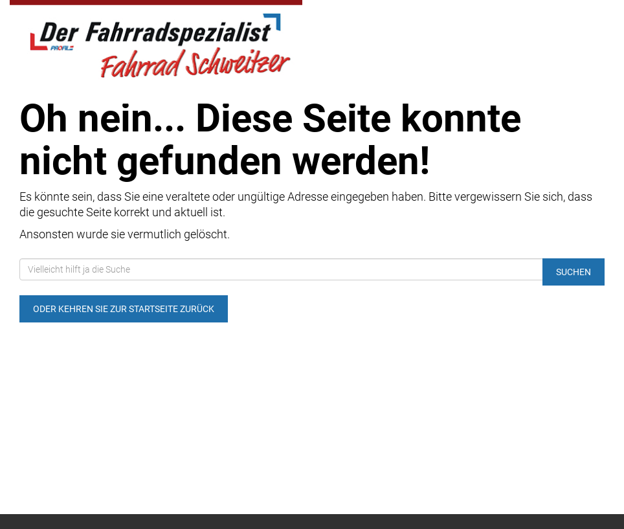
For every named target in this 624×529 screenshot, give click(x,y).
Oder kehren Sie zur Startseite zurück (123, 309)
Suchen (573, 272)
